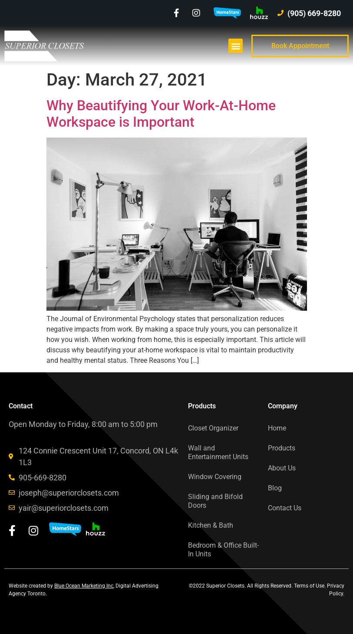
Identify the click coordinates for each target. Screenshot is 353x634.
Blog (275, 488)
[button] (235, 46)
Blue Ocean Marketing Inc (83, 586)
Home (277, 428)
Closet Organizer (213, 428)
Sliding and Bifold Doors (215, 501)
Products (281, 448)
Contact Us (284, 508)
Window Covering (214, 477)
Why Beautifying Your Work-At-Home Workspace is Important (161, 113)
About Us (282, 468)
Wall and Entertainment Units (218, 452)
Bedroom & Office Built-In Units (223, 549)
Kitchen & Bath (210, 525)
